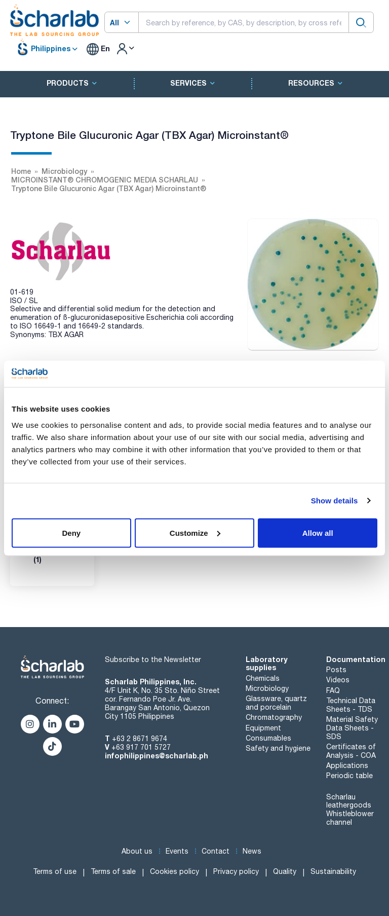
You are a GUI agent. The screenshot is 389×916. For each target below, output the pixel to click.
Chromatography (274, 717)
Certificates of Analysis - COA (351, 751)
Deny (71, 532)
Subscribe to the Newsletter (153, 659)
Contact (215, 851)
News (252, 851)
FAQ (333, 690)
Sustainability (333, 871)
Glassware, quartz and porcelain (276, 702)
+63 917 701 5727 (141, 747)
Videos (337, 680)
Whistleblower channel (350, 818)
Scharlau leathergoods (348, 801)
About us (137, 851)
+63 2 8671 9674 (139, 739)
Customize (195, 532)
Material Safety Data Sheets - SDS (352, 728)
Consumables (268, 738)
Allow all (317, 532)
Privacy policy (236, 871)
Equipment (263, 728)
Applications (347, 765)
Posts (336, 670)
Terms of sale (113, 871)
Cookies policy (174, 871)
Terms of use (54, 871)
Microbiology (267, 688)
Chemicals (263, 678)
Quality (284, 871)
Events (177, 851)
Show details (334, 500)
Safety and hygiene (278, 748)
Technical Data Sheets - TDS (350, 705)
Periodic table (349, 776)
